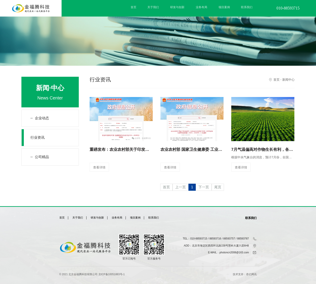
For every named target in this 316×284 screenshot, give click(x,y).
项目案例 (224, 7)
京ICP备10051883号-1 (111, 274)
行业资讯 (37, 137)
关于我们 (153, 7)
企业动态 (42, 118)
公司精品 (42, 157)
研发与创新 (177, 7)
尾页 (217, 187)
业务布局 (201, 7)
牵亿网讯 (251, 274)
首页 (133, 7)
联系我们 (246, 7)
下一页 (203, 187)
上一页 (180, 187)
